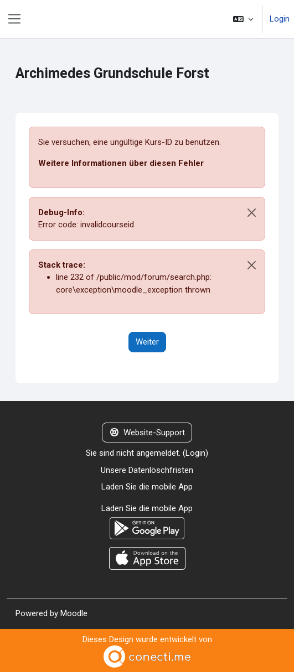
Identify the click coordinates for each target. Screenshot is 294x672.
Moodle (73, 613)
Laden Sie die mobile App (147, 487)
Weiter (147, 342)
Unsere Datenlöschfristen (147, 470)
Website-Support (147, 432)
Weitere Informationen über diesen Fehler (121, 163)
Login (280, 19)
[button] (243, 19)
